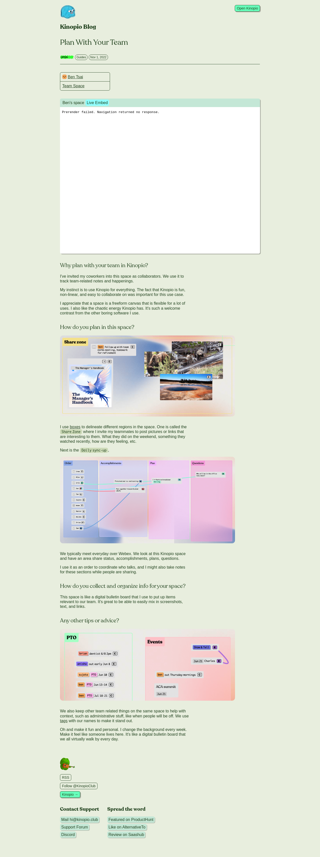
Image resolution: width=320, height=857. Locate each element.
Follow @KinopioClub (79, 786)
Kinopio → (70, 794)
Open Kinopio (247, 8)
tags (64, 721)
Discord (68, 834)
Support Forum (74, 827)
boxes (75, 427)
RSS (65, 777)
